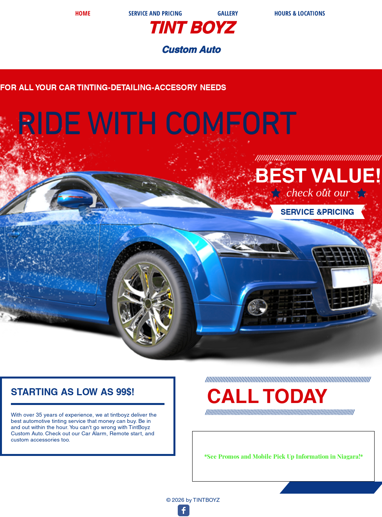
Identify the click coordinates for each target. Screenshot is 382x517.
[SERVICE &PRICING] (317, 212)
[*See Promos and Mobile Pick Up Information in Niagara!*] (283, 456)
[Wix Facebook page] (183, 510)
